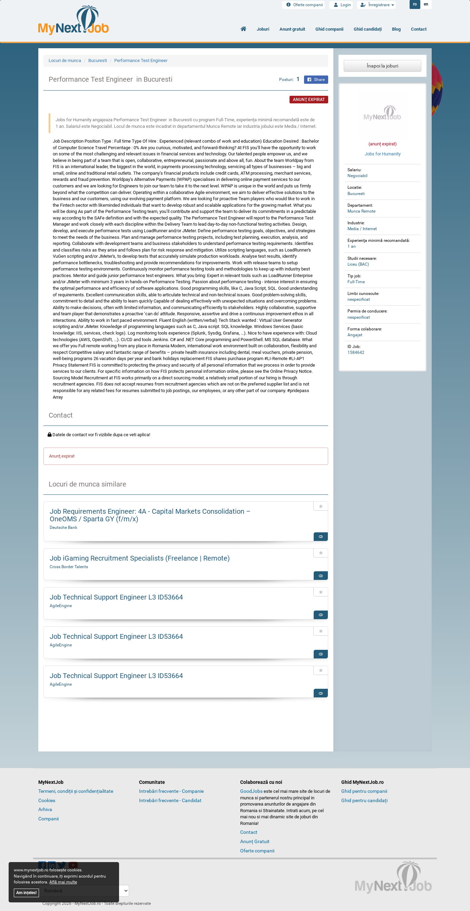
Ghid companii (329, 29)
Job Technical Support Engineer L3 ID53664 (116, 597)
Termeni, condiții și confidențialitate (75, 791)
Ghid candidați (368, 29)
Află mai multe (63, 882)
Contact (419, 29)
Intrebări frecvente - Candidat (170, 800)
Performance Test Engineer (141, 60)
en (426, 4)
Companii (48, 818)
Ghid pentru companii (364, 791)
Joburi (263, 29)
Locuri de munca (65, 60)
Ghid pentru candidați (364, 800)
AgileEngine (61, 605)
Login (341, 4)
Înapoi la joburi (382, 66)
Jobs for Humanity (383, 153)
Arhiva (45, 809)
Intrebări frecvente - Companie (171, 791)
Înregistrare (376, 4)
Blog (396, 29)
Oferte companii (303, 4)
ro (415, 4)
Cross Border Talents (69, 566)
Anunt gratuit (292, 29)
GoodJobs (251, 791)
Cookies (46, 800)
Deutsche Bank (63, 527)
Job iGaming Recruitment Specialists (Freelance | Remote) (140, 558)
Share (316, 79)
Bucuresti (97, 60)
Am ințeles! (26, 892)
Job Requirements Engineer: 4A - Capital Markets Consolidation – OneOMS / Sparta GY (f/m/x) (150, 515)
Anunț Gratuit (255, 841)
